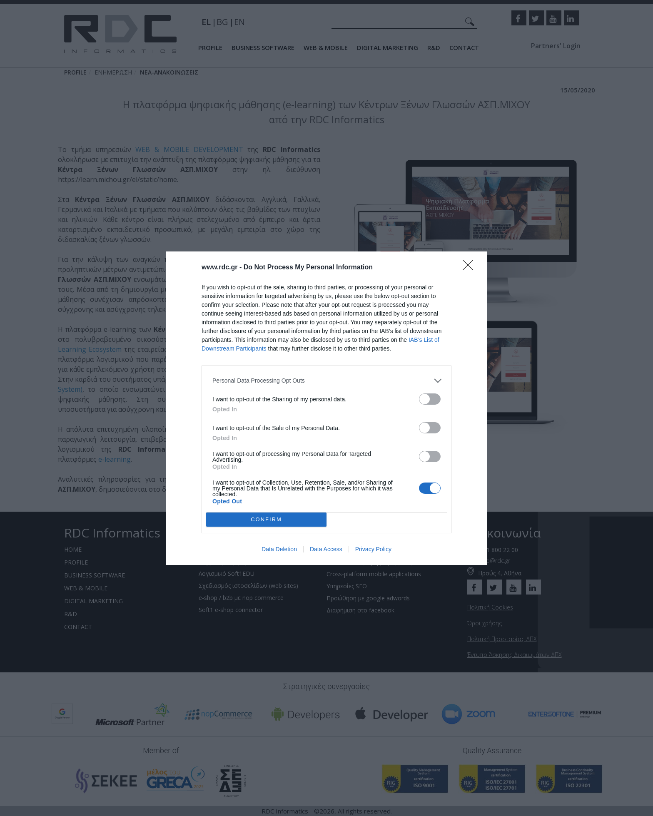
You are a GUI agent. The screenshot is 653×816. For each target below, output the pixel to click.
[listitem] (326, 380)
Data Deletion (279, 549)
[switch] (430, 399)
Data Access (326, 549)
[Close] (471, 268)
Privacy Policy (373, 549)
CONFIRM (266, 519)
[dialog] (326, 408)
